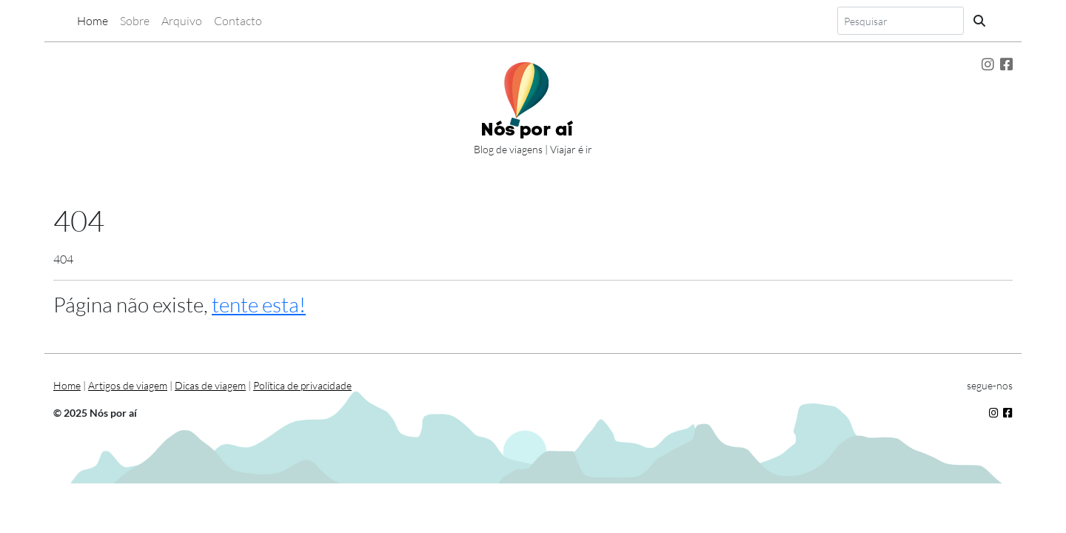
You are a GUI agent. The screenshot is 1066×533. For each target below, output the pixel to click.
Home (92, 20)
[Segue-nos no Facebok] (1008, 412)
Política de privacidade (302, 385)
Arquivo (181, 20)
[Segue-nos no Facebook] (1006, 64)
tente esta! (259, 304)
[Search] (900, 21)
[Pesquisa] (979, 21)
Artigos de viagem (127, 385)
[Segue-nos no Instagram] (988, 64)
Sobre (135, 20)
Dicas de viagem (210, 385)
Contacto (238, 20)
